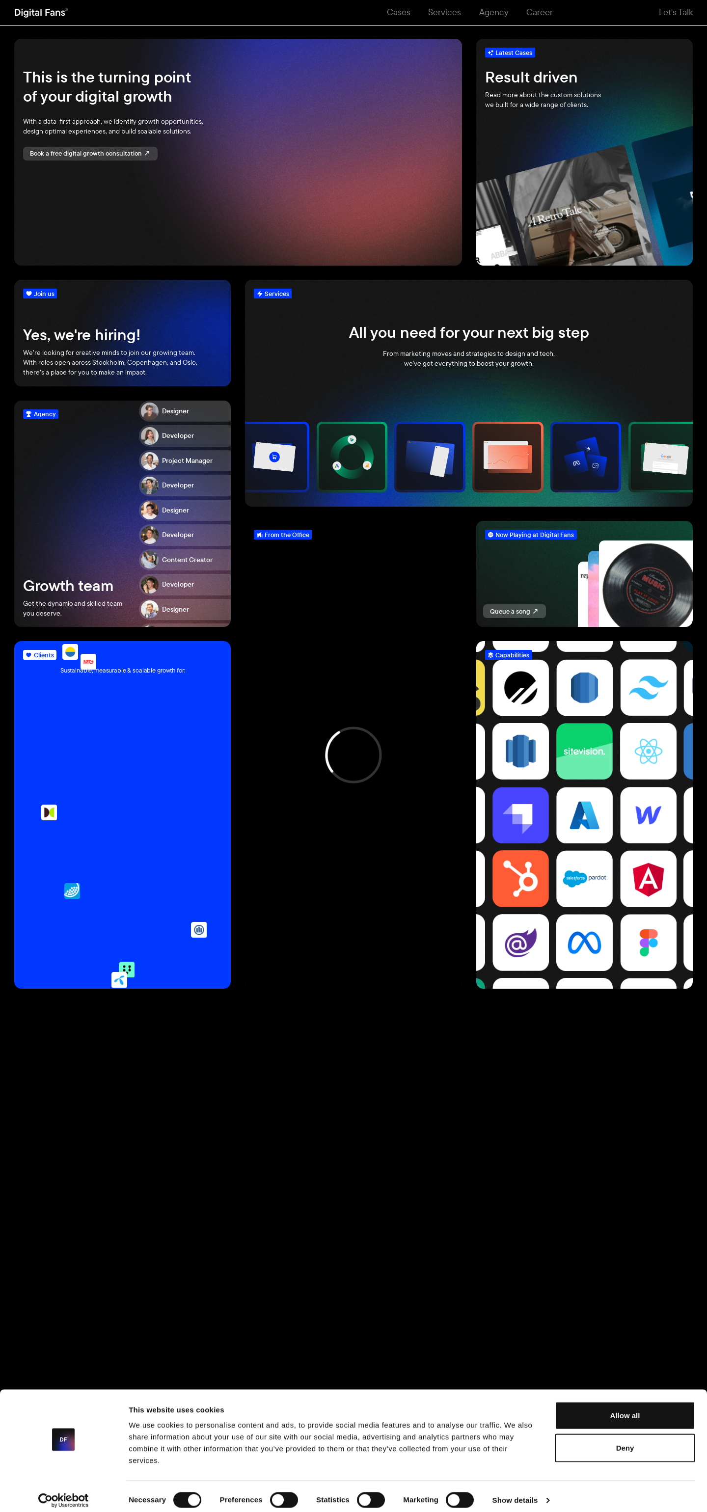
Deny (625, 1440)
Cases (398, 12)
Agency (494, 12)
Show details (515, 1492)
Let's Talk (676, 12)
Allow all (625, 1408)
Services (444, 12)
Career (539, 12)
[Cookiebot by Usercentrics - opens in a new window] (64, 1492)
